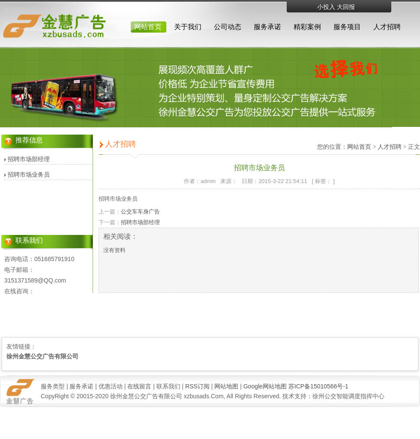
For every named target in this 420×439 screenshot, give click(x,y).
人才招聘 (387, 26)
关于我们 (187, 26)
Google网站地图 (265, 386)
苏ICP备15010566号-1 (318, 386)
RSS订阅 (197, 386)
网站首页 (148, 26)
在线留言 (139, 386)
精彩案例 (307, 26)
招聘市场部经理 (29, 159)
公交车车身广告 (140, 211)
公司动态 (227, 26)
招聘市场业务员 (29, 174)
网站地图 (226, 386)
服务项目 (347, 26)
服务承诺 (267, 26)
